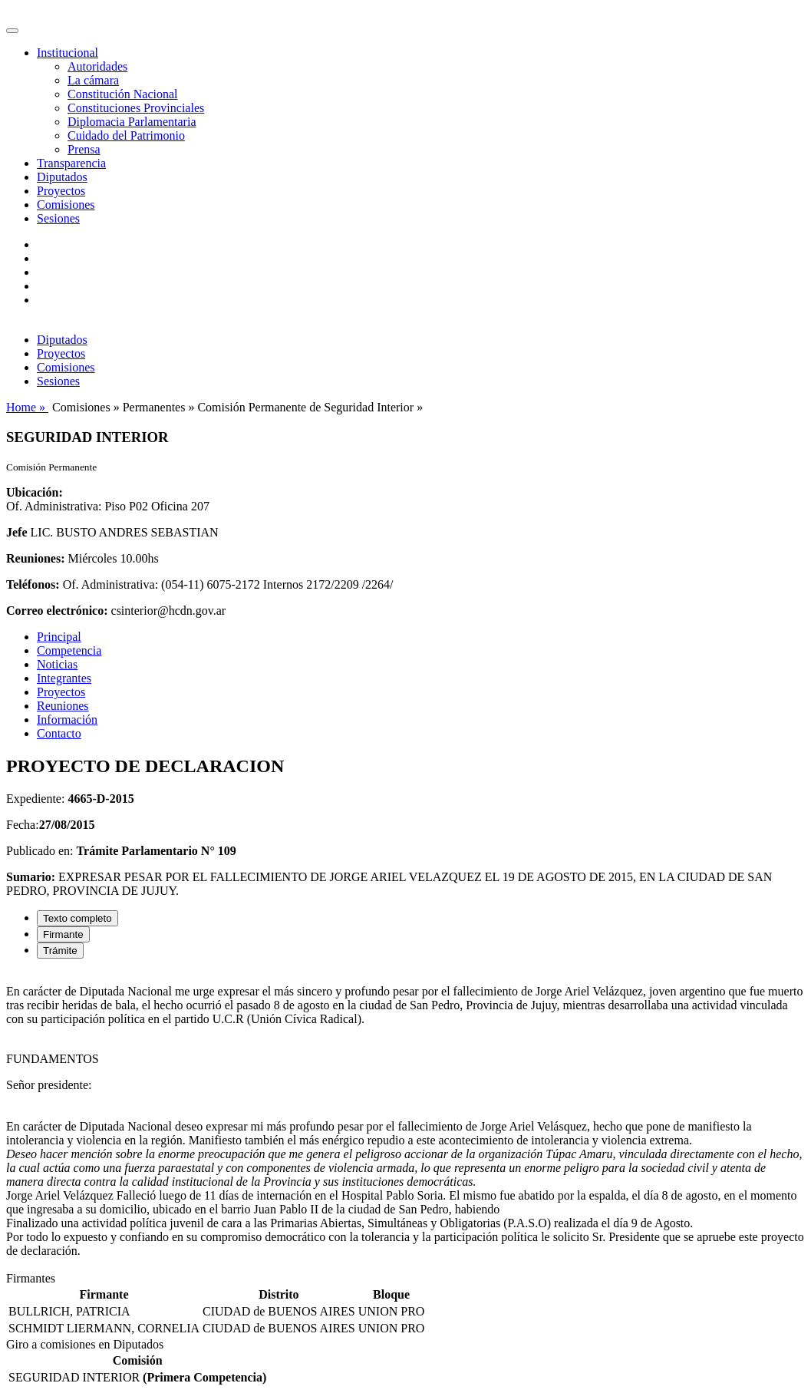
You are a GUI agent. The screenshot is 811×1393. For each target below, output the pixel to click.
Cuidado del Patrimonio (126, 135)
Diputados (62, 176)
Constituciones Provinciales (136, 107)
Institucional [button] (67, 52)
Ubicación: (34, 492)
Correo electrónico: (57, 610)
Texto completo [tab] (77, 918)
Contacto (59, 733)
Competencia (69, 650)
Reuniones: (35, 558)
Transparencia (71, 163)
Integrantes (64, 678)
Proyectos (61, 190)
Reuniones (63, 705)
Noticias (57, 664)
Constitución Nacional (123, 94)
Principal (59, 636)
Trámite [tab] (60, 950)
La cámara (93, 80)
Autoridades (97, 66)
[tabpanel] (405, 1121)
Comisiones (66, 204)
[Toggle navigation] (12, 30)
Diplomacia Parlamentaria (132, 121)
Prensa (84, 149)
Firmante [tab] (63, 934)
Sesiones (58, 218)
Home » (27, 407)
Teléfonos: (33, 584)
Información (67, 719)
